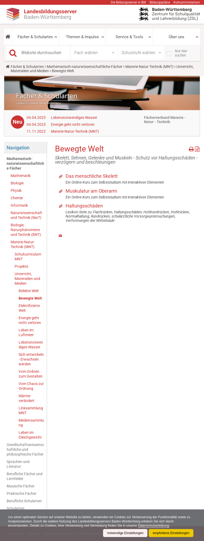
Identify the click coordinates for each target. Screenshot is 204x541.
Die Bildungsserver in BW (128, 2)
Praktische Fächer (21, 493)
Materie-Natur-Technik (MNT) (149, 66)
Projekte (21, 266)
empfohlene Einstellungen (171, 533)
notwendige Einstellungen (125, 533)
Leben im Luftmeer (26, 332)
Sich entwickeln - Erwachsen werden (31, 359)
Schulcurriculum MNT (28, 256)
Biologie (17, 183)
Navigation (18, 147)
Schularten (15, 508)
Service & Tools (129, 36)
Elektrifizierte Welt (29, 308)
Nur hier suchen (181, 53)
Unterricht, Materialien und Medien (27, 278)
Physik (16, 190)
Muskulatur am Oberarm (91, 191)
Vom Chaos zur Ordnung (31, 386)
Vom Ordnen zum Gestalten (30, 373)
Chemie (17, 198)
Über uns (176, 36)
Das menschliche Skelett (92, 176)
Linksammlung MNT (31, 410)
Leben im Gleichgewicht (30, 434)
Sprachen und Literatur (18, 464)
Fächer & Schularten (35, 36)
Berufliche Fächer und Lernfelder (24, 476)
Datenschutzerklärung (153, 525)
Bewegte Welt (30, 298)
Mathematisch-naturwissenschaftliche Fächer (84, 66)
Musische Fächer (21, 486)
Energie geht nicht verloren (73, 124)
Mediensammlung (31, 422)
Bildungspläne (160, 2)
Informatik (19, 205)
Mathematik (21, 176)
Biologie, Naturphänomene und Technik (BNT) (26, 230)
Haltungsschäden (84, 206)
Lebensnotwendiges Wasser (74, 117)
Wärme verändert (27, 398)
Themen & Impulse (82, 36)
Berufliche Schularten (24, 501)
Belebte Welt (29, 291)
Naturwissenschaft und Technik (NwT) (26, 215)
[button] (8, 37)
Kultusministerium (186, 2)
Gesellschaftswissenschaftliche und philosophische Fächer (25, 449)
